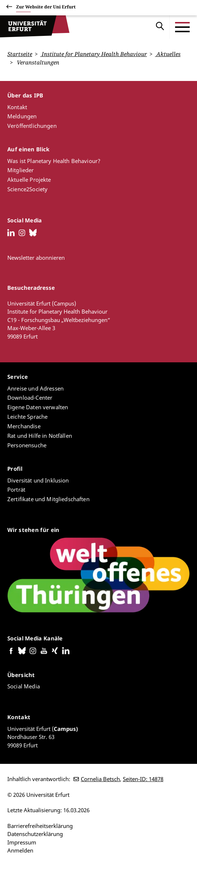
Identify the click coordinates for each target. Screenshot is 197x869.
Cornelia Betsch (100, 779)
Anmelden (20, 850)
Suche (160, 27)
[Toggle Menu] (182, 27)
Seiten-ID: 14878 (143, 779)
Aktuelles (168, 54)
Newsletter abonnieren (36, 257)
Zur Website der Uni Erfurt (46, 8)
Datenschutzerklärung (35, 833)
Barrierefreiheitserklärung (40, 825)
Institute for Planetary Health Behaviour (93, 54)
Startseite (19, 54)
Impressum (21, 842)
